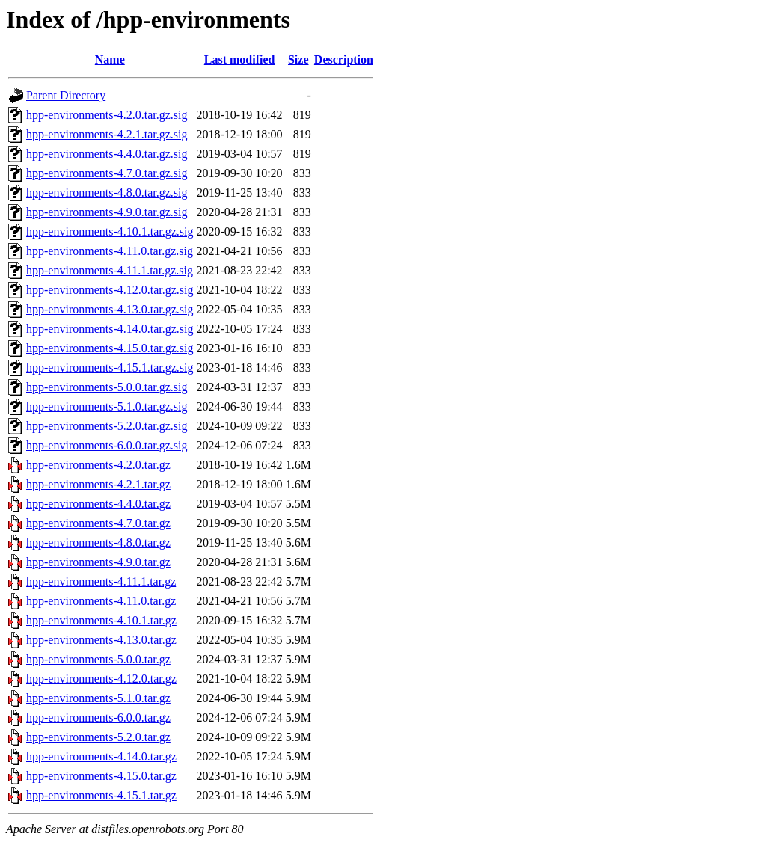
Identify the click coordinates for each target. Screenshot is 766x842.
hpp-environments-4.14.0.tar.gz (101, 756)
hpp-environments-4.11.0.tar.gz (101, 600)
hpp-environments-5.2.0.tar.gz (98, 737)
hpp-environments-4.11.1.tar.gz (101, 581)
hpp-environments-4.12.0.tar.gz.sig (110, 289)
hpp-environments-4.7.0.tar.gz (98, 523)
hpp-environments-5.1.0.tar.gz (98, 698)
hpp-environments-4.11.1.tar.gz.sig (109, 270)
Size (298, 59)
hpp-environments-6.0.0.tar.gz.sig (107, 445)
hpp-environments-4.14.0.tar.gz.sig (110, 328)
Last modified (239, 59)
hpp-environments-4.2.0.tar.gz (98, 464)
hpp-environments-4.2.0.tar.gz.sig (107, 114)
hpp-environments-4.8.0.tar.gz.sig (107, 192)
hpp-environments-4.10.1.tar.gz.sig (110, 231)
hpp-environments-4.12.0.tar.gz (101, 678)
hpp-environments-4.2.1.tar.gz (98, 484)
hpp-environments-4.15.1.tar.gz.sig (110, 367)
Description (343, 59)
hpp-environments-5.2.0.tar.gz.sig (107, 426)
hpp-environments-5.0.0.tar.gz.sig (107, 387)
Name (110, 59)
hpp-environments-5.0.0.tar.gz (98, 659)
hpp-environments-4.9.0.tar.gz (98, 562)
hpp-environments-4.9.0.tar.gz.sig (107, 212)
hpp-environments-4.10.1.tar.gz (101, 620)
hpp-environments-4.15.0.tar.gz (101, 775)
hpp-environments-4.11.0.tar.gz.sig (109, 251)
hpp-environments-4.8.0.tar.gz (98, 542)
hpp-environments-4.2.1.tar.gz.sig (107, 134)
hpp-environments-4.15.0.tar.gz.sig (110, 348)
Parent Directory (65, 95)
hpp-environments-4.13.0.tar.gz (101, 639)
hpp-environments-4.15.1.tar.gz (101, 795)
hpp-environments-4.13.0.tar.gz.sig (110, 309)
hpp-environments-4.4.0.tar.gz (98, 503)
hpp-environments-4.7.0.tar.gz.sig (107, 173)
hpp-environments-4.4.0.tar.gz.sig (107, 153)
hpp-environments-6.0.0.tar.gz (98, 717)
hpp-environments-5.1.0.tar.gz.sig (107, 406)
